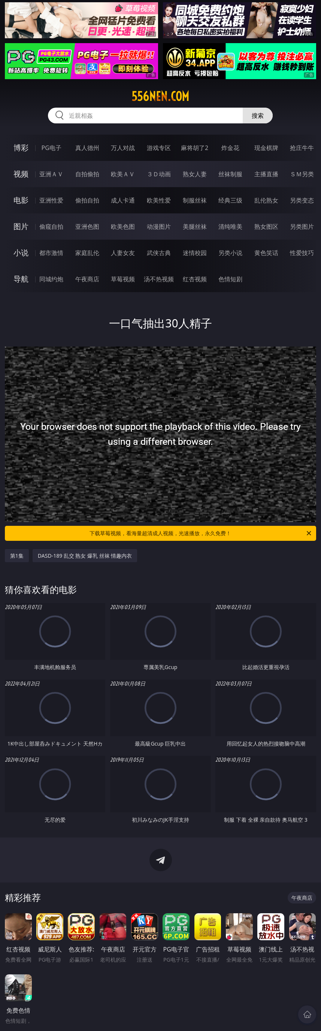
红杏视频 (195, 279)
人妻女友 (123, 253)
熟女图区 (266, 226)
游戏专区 (159, 148)
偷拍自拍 (87, 200)
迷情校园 (195, 253)
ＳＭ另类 (302, 174)
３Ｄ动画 (159, 174)
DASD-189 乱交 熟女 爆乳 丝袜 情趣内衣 (85, 555)
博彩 (20, 148)
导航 (20, 279)
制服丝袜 (195, 200)
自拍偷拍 (87, 174)
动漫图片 (159, 226)
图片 (20, 226)
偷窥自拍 (51, 226)
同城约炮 (51, 279)
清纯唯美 (230, 226)
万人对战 (123, 148)
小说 (20, 253)
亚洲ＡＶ (51, 174)
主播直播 (266, 174)
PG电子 (51, 148)
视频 (20, 174)
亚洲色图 (87, 226)
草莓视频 (123, 279)
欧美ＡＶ (123, 174)
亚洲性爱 (51, 200)
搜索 (258, 115)
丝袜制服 (230, 174)
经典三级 (230, 200)
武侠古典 (159, 253)
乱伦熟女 (266, 200)
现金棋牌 (266, 148)
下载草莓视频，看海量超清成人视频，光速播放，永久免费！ (201, 533)
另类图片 (302, 226)
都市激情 (51, 253)
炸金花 (230, 148)
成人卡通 (123, 200)
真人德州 (87, 148)
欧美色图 (123, 226)
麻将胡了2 (194, 148)
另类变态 (302, 200)
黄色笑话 (266, 253)
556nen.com (160, 96)
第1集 (17, 555)
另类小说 (230, 253)
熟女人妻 (195, 174)
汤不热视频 (159, 279)
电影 (20, 200)
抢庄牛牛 (302, 148)
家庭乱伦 (87, 253)
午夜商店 (87, 279)
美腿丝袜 (195, 226)
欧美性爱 (159, 200)
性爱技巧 (302, 253)
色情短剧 (230, 279)
